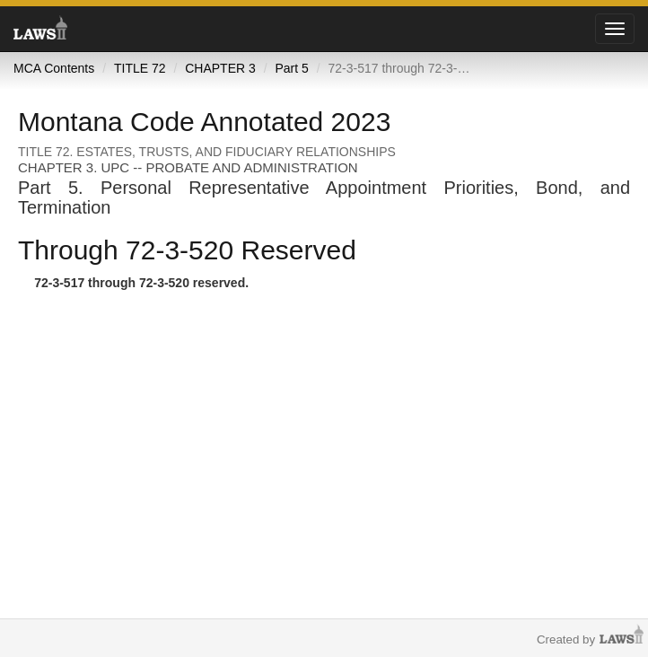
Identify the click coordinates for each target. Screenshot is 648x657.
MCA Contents (53, 68)
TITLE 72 (140, 68)
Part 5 (291, 68)
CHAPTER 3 (220, 68)
